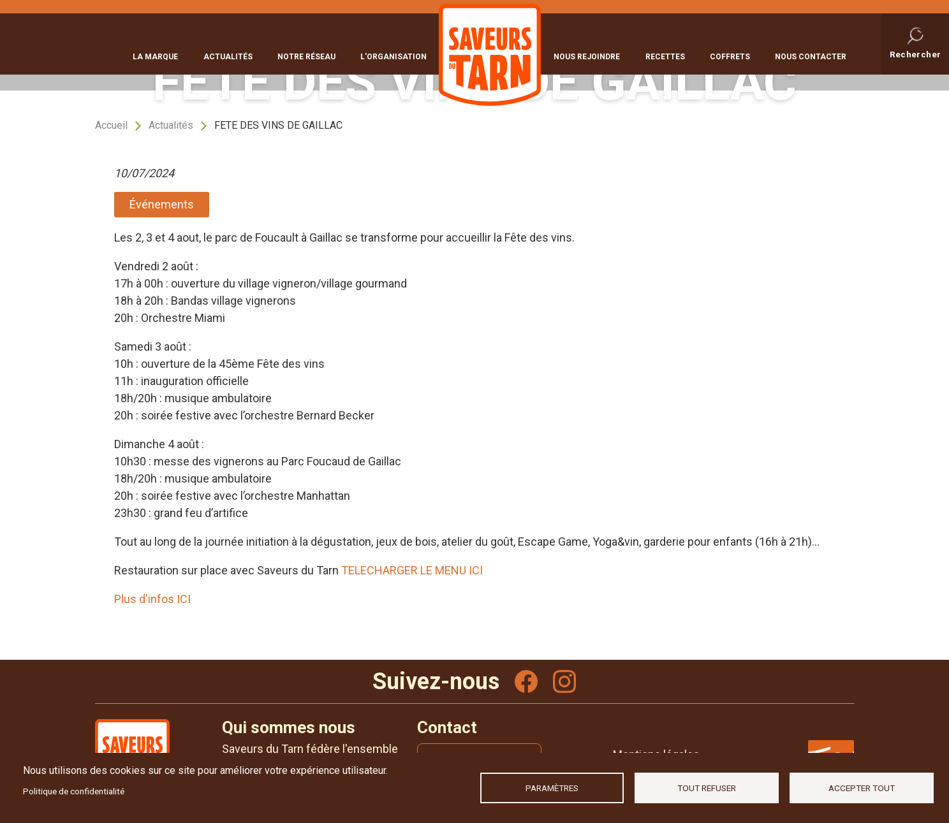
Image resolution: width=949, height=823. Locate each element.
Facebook (526, 681)
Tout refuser (706, 788)
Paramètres (552, 788)
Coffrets (730, 55)
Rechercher (915, 53)
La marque (155, 55)
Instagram (564, 681)
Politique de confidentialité (73, 791)
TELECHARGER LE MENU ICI (412, 570)
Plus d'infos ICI (153, 599)
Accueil (111, 125)
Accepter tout (861, 788)
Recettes (665, 55)
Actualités (228, 55)
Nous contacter (810, 55)
